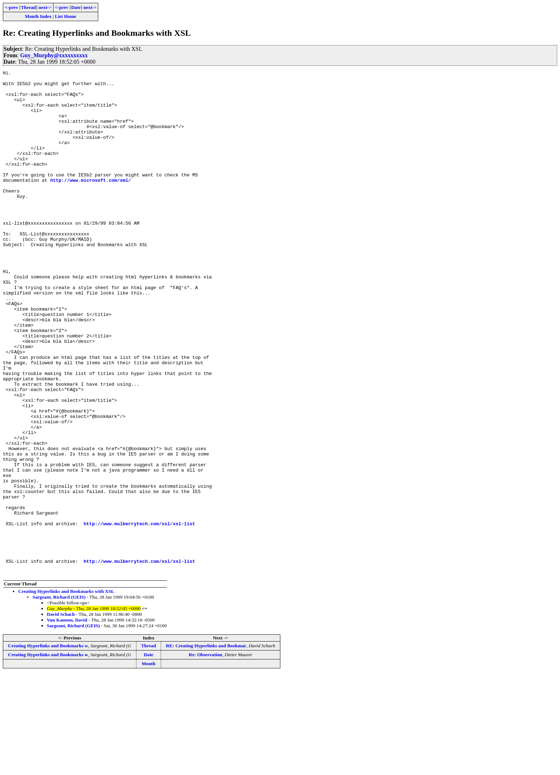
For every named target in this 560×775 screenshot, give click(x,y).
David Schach (61, 715)
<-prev (11, 7)
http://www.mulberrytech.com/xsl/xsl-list (139, 614)
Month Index (38, 16)
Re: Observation (205, 755)
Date (76, 7)
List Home (65, 16)
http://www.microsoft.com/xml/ (90, 202)
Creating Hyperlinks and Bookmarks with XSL (66, 692)
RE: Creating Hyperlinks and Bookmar (206, 746)
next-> (45, 7)
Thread (28, 7)
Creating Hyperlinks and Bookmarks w (48, 746)
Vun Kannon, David (67, 720)
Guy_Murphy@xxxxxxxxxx (54, 55)
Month (149, 764)
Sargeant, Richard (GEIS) (58, 698)
